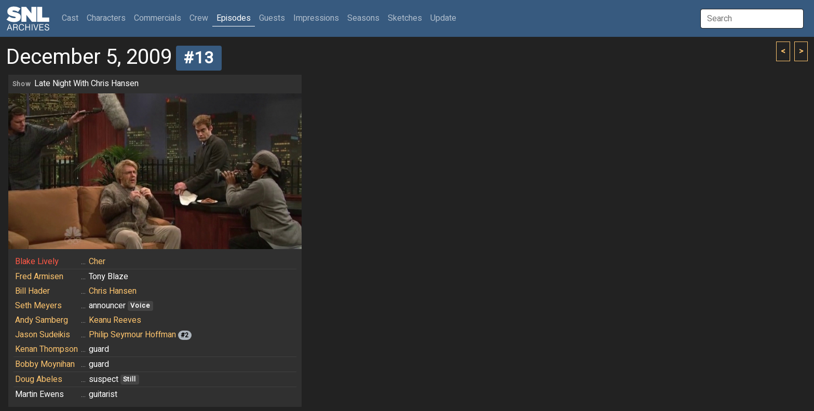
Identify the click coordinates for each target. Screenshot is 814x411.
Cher (97, 261)
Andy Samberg (41, 320)
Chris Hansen (113, 291)
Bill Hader (32, 291)
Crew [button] (198, 18)
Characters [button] (106, 18)
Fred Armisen (39, 276)
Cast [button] (72, 17)
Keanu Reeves (115, 320)
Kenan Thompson (46, 349)
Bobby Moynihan (45, 364)
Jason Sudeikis (42, 334)
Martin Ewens (39, 394)
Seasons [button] (363, 18)
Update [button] (443, 18)
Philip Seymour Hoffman (132, 334)
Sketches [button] (405, 18)
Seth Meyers (38, 305)
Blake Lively (37, 261)
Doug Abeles (38, 379)
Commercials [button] (157, 18)
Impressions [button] (316, 18)
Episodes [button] (233, 18)
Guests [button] (272, 18)
